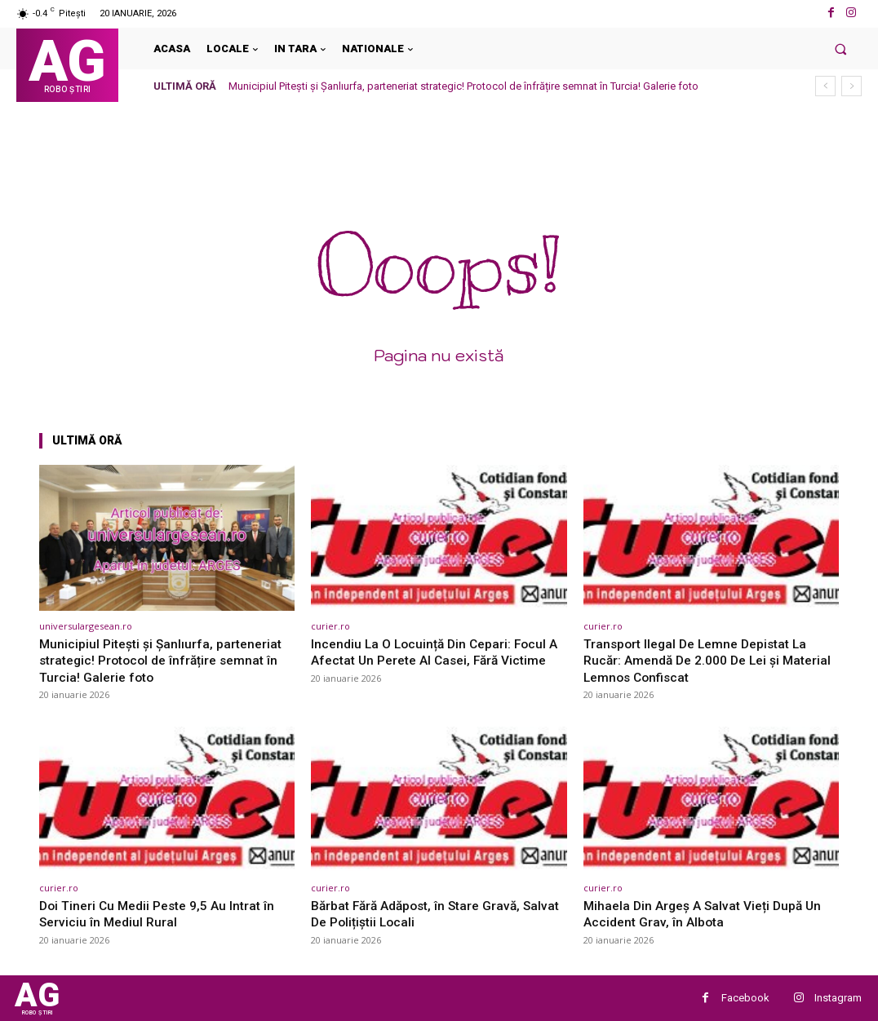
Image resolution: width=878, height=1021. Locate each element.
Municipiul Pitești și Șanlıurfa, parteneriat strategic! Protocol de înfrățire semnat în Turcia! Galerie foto (463, 86)
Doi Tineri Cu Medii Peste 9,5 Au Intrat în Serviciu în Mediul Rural (164, 913)
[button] (841, 48)
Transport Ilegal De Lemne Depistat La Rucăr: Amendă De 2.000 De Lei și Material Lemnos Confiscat (703, 660)
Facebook (745, 998)
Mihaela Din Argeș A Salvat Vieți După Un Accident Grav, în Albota (709, 913)
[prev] (825, 86)
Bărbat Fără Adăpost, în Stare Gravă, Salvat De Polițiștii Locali (423, 913)
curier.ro (330, 625)
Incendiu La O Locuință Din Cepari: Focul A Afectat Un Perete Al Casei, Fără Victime (434, 660)
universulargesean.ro (85, 625)
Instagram (838, 998)
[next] (851, 86)
